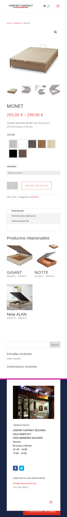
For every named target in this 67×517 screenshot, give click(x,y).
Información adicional (23, 215)
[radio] (13, 144)
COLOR (10, 134)
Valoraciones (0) (20, 220)
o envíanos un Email (42, 511)
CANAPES (17, 23)
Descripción (18, 210)
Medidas (11, 166)
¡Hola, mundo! (14, 358)
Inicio (9, 23)
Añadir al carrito (36, 185)
